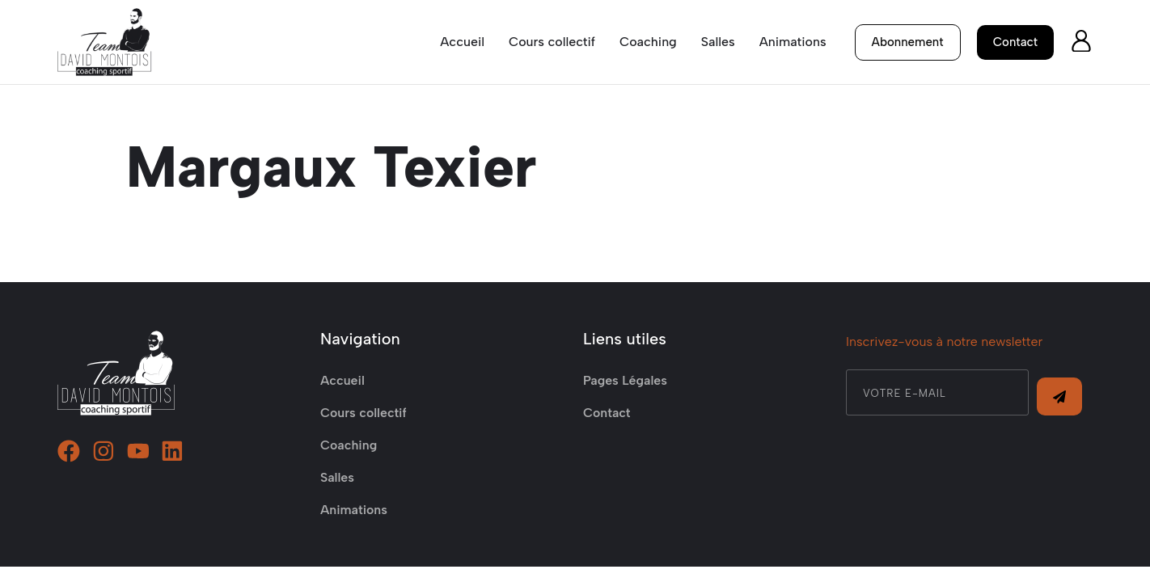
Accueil (462, 41)
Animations (792, 41)
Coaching (648, 41)
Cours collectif (551, 41)
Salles (718, 41)
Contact (607, 428)
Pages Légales (625, 395)
